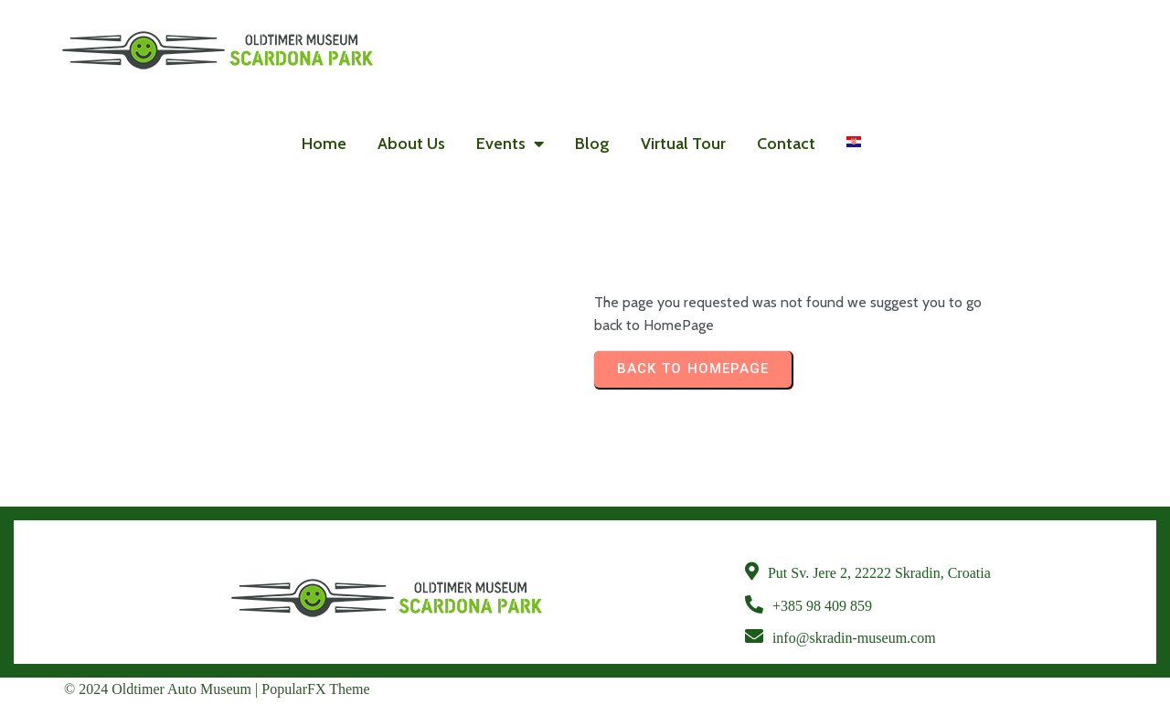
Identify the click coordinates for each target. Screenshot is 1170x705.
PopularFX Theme (315, 689)
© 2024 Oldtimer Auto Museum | (162, 689)
